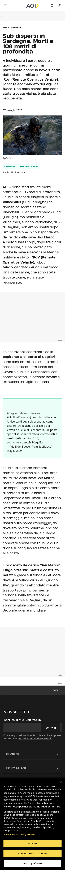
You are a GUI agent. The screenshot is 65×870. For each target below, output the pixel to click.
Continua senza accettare (32, 853)
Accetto (32, 843)
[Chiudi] (61, 782)
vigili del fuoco (29, 166)
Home (6, 27)
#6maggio (24, 438)
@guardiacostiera (40, 417)
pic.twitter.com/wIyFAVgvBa (25, 442)
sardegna (9, 166)
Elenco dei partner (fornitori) (19, 834)
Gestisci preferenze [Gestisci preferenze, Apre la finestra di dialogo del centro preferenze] (32, 863)
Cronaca (16, 27)
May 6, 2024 (15, 451)
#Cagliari (13, 413)
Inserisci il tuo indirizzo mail (23, 720)
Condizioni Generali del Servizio (35, 738)
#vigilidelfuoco (16, 417)
